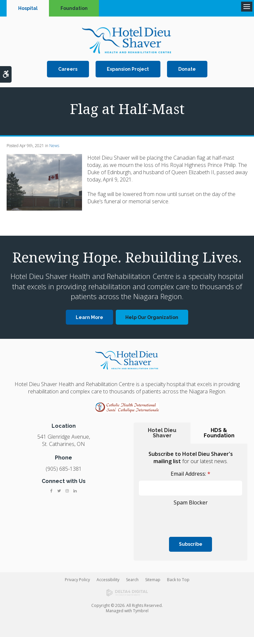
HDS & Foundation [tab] (219, 433)
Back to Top (178, 579)
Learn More (89, 317)
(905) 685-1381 (64, 468)
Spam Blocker (191, 502)
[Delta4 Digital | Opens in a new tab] (127, 592)
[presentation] (177, 518)
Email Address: (190, 473)
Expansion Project (128, 69)
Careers (67, 69)
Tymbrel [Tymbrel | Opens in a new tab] (140, 611)
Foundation (74, 8)
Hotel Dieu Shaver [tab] (162, 433)
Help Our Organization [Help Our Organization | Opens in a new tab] (151, 317)
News (54, 145)
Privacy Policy (77, 579)
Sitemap (152, 579)
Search (132, 579)
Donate (187, 69)
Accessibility (108, 579)
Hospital (28, 8)
